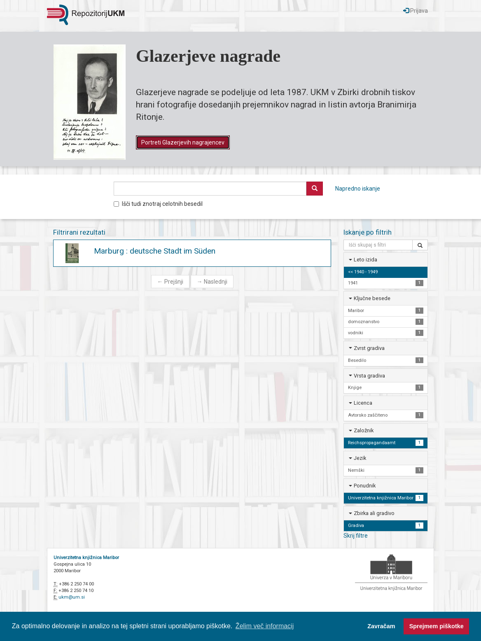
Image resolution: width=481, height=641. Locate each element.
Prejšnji (170, 281)
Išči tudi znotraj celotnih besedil (158, 203)
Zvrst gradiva (369, 348)
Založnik (364, 430)
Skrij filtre (355, 535)
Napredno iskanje (357, 188)
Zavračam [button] (381, 626)
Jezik (360, 458)
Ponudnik (365, 485)
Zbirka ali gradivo (374, 513)
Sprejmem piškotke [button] (436, 626)
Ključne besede (372, 298)
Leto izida (365, 259)
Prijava (415, 10)
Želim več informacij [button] (265, 625)
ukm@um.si (71, 597)
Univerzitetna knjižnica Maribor (86, 557)
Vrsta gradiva (369, 376)
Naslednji (212, 281)
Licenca (363, 403)
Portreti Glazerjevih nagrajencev (182, 142)
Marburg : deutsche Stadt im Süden (154, 251)
